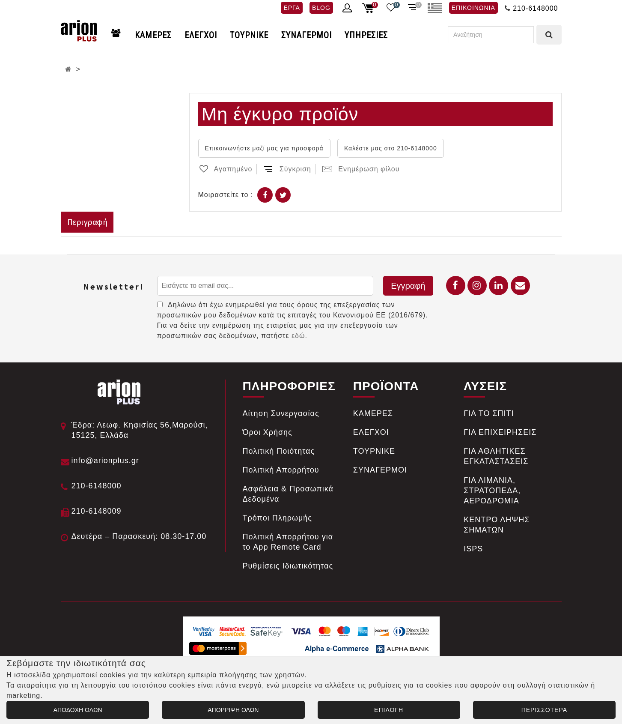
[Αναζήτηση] (491, 34)
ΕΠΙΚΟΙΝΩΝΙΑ (473, 7)
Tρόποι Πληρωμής (277, 518)
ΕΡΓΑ (291, 7)
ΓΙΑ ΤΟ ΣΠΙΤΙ (489, 413)
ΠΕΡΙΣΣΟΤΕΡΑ (544, 709)
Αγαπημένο (225, 169)
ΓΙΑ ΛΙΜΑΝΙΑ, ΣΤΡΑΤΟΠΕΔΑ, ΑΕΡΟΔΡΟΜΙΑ (492, 490)
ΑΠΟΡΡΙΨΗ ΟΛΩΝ (233, 709)
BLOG (321, 7)
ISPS (473, 548)
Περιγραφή (87, 221)
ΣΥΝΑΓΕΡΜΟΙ (306, 35)
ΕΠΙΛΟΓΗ (388, 709)
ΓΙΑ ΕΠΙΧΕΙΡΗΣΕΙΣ (500, 432)
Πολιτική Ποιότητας (279, 451)
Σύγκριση (287, 169)
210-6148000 (535, 8)
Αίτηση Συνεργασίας (281, 413)
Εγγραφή (408, 285)
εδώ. (299, 335)
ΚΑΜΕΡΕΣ (153, 35)
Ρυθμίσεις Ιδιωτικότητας (288, 566)
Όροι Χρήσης (267, 432)
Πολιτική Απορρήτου (281, 470)
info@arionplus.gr (105, 460)
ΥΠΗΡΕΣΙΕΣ (366, 35)
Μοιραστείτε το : (225, 194)
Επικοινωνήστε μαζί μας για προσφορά (264, 148)
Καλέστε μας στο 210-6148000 (390, 148)
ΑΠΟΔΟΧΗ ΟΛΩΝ (78, 709)
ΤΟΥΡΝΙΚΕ (249, 35)
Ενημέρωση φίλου (360, 169)
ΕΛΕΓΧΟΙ (201, 35)
